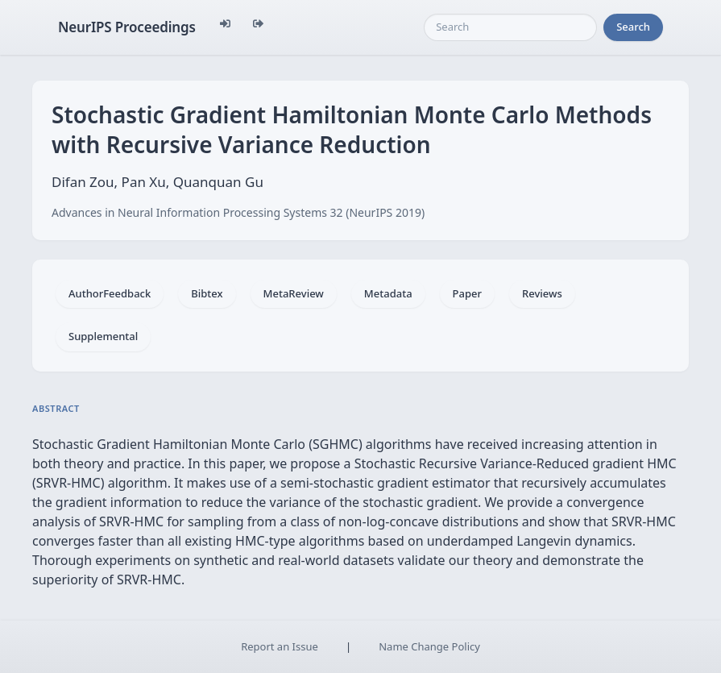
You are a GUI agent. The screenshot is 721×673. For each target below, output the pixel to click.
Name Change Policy (429, 646)
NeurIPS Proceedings (127, 27)
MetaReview (293, 293)
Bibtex (206, 293)
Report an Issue (279, 646)
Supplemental (103, 336)
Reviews (542, 293)
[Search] (510, 27)
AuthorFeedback (109, 293)
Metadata (388, 293)
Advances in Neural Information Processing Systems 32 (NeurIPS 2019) (238, 212)
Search (633, 26)
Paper (467, 293)
